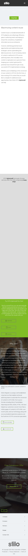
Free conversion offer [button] (7, 429)
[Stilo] (7, 3)
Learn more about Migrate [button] (7, 422)
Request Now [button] (14, 486)
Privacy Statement (14, 551)
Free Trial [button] (14, 18)
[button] (24, 3)
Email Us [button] (4, 510)
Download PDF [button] (9, 334)
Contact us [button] (8, 327)
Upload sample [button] (8, 320)
